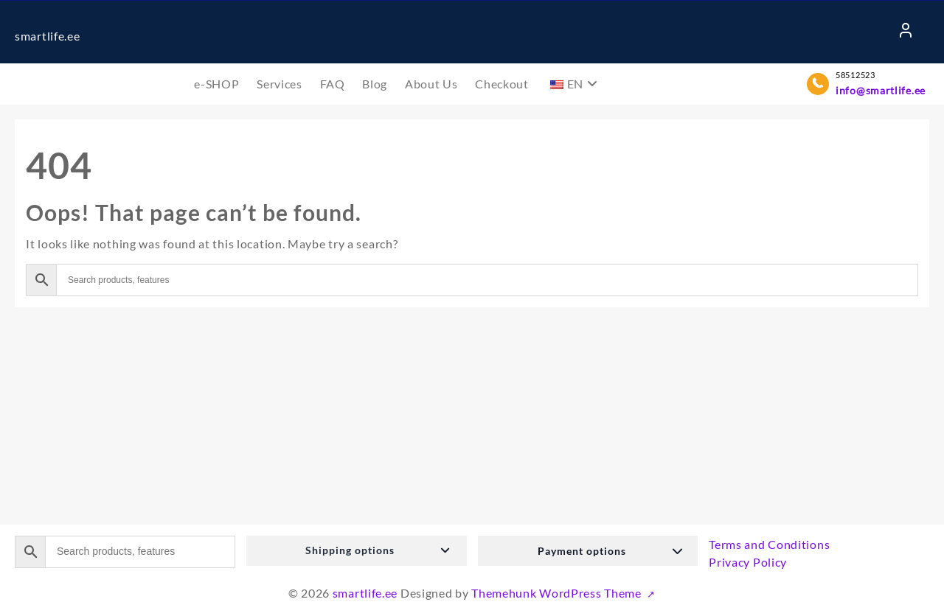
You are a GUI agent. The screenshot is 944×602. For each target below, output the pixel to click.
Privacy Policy (748, 562)
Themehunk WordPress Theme (557, 593)
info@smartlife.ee (881, 90)
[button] (356, 551)
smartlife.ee (47, 36)
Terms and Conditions (769, 544)
